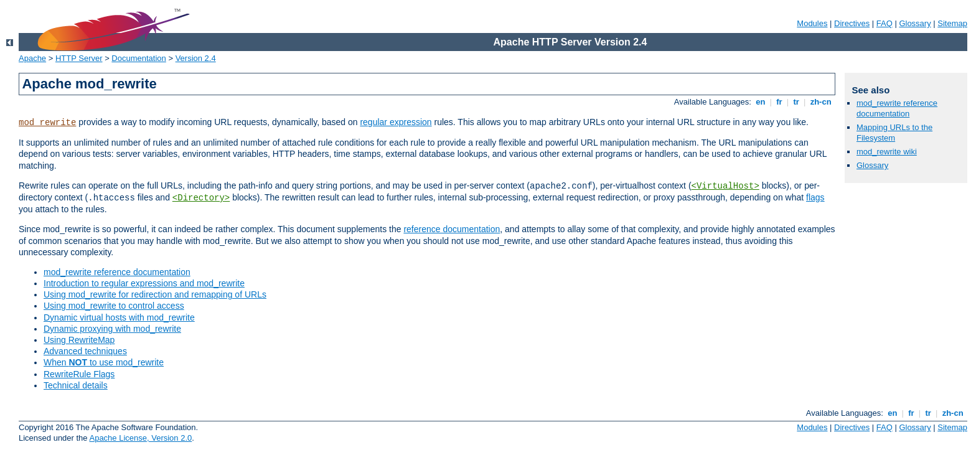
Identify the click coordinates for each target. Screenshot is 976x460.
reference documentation (451, 229)
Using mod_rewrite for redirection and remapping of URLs (155, 294)
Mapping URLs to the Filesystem (894, 133)
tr (796, 101)
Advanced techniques (85, 351)
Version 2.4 (196, 58)
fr (779, 101)
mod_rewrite (47, 123)
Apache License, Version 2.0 (140, 438)
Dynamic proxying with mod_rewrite (112, 329)
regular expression (395, 122)
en (760, 101)
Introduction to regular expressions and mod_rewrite (144, 283)
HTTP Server (79, 58)
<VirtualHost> (725, 186)
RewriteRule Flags (79, 374)
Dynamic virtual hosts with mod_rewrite (119, 317)
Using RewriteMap (79, 340)
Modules (812, 23)
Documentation (138, 58)
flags (815, 197)
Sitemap (952, 23)
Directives (852, 23)
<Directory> (201, 198)
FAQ (884, 23)
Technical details (76, 385)
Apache (32, 58)
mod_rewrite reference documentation (117, 272)
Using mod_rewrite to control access (114, 306)
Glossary (915, 23)
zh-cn (820, 101)
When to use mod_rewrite (104, 362)
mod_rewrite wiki (886, 151)
